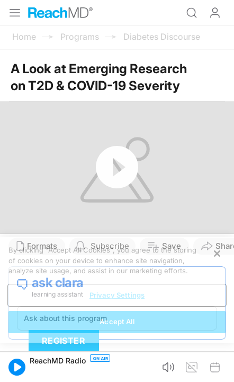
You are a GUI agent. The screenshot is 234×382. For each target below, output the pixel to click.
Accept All (117, 321)
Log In (215, 12)
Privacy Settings (117, 295)
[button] (16, 367)
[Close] (217, 253)
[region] (117, 290)
